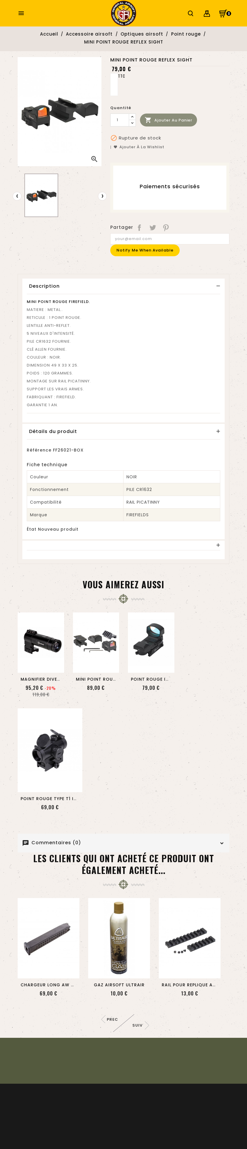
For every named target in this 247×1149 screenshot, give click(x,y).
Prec (112, 1019)
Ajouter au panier (168, 120)
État (31, 529)
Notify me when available (144, 250)
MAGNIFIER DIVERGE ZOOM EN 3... (59, 679)
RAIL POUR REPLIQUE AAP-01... (195, 985)
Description (44, 286)
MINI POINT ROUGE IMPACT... (109, 679)
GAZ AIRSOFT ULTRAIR (119, 985)
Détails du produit (53, 431)
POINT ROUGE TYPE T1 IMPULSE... (57, 799)
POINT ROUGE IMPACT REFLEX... (166, 679)
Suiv (137, 1025)
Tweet (153, 227)
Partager (139, 227)
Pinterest (166, 227)
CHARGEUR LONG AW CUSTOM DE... (61, 985)
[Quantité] (119, 120)
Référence (39, 450)
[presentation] (17, 196)
